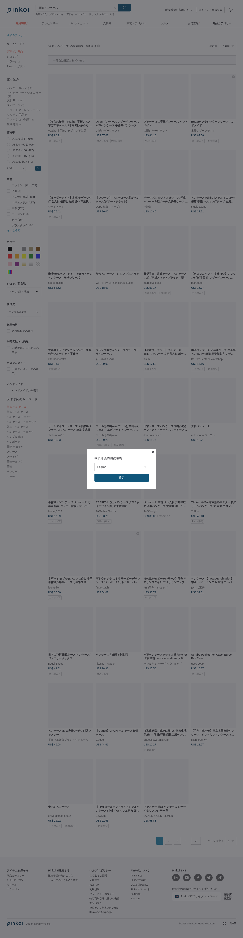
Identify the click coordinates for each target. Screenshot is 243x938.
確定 (122, 477)
